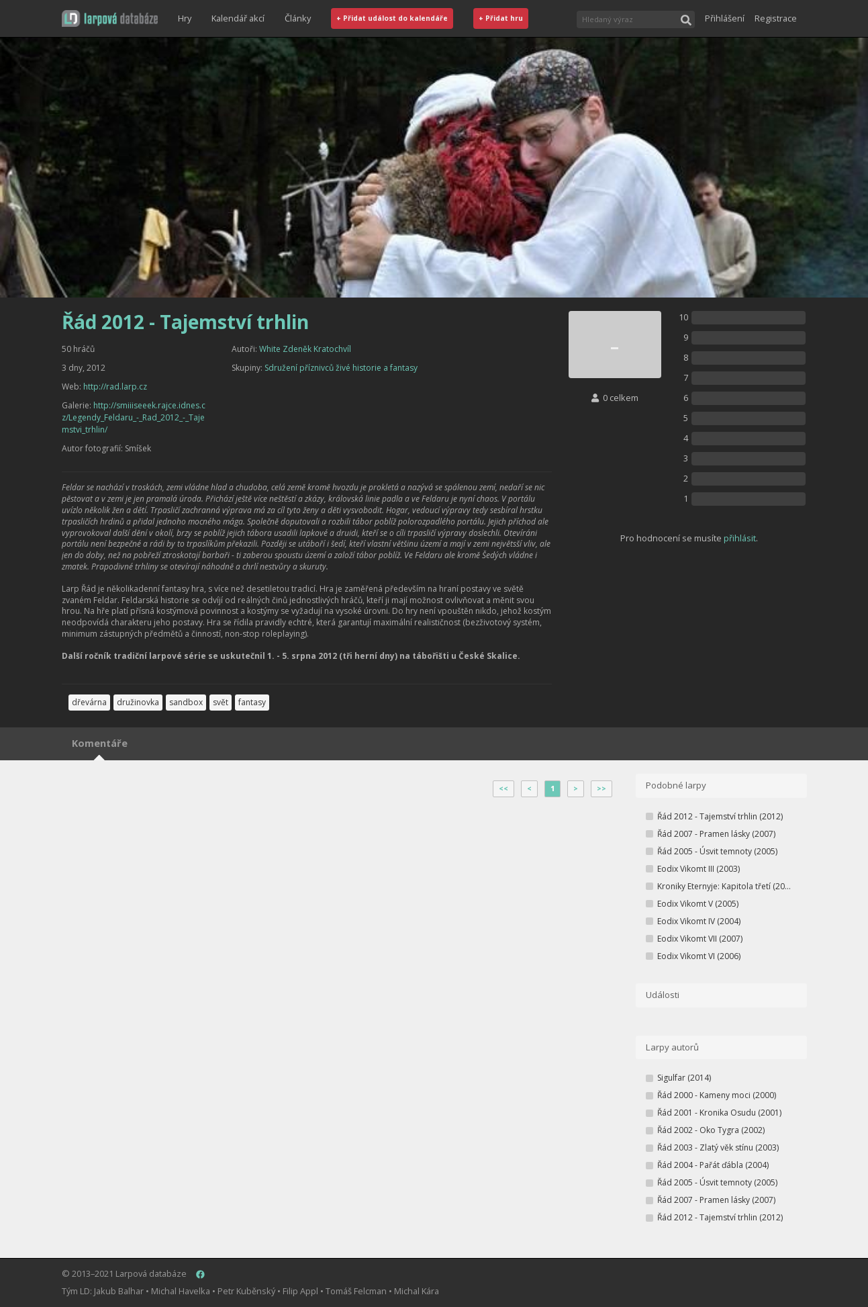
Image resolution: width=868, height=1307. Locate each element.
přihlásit (740, 538)
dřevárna (89, 702)
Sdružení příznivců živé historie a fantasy (341, 367)
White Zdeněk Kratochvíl (305, 349)
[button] (110, 18)
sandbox (186, 702)
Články (298, 18)
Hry (184, 18)
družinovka (138, 702)
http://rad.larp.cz (115, 386)
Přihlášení (724, 18)
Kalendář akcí (237, 18)
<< (503, 788)
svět (220, 702)
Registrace (776, 18)
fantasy (252, 702)
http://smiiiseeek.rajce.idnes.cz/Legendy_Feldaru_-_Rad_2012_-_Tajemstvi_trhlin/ (133, 417)
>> (601, 788)
